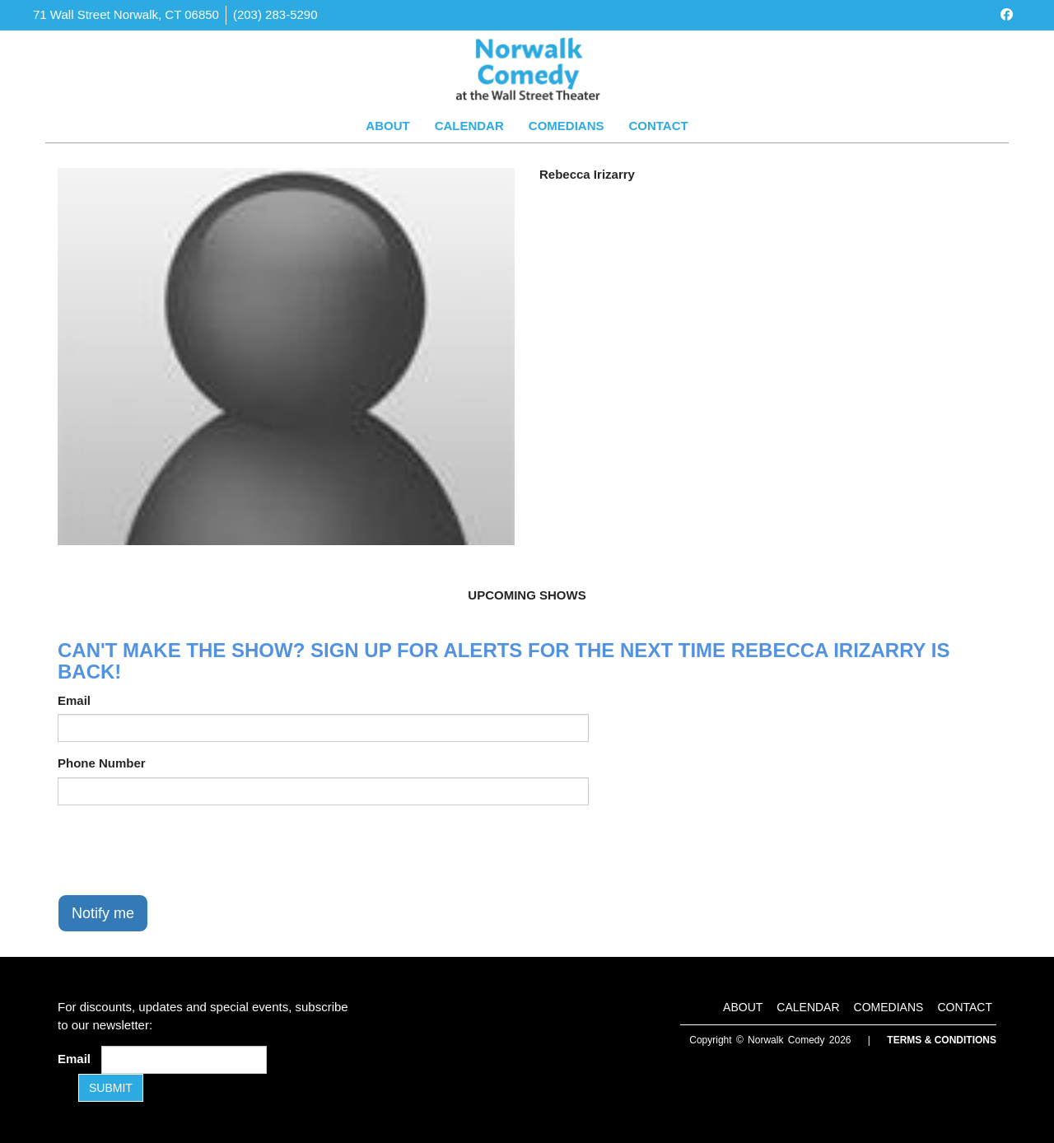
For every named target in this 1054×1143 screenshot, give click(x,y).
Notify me (103, 913)
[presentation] (183, 850)
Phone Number (102, 763)
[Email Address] (184, 1060)
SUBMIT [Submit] (111, 1087)
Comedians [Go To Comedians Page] (566, 126)
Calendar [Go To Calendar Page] (469, 126)
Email (74, 700)
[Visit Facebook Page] (1006, 14)
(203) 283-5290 (275, 14)
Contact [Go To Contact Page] (658, 126)
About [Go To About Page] (387, 126)
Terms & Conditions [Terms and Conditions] (941, 1040)
